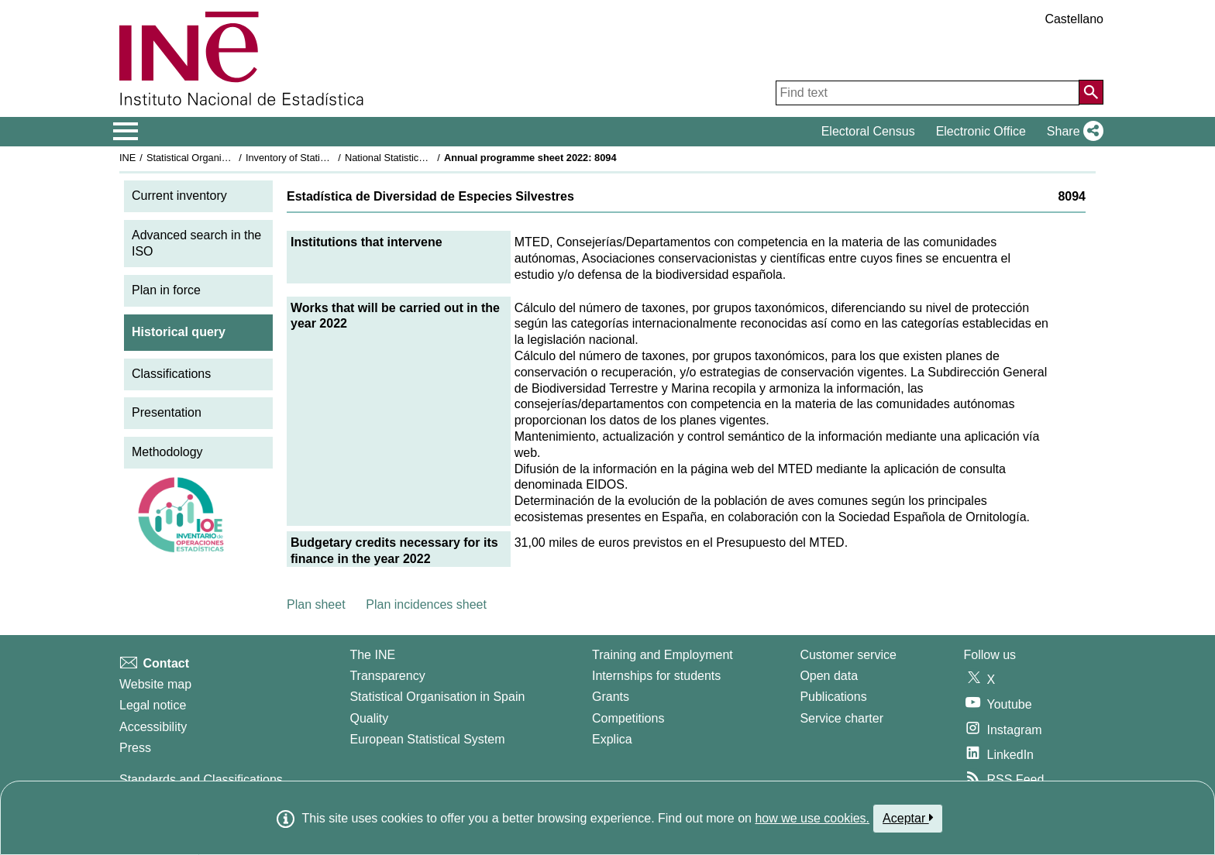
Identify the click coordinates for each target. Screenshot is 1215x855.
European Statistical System (426, 739)
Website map (155, 684)
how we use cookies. (812, 818)
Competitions (628, 718)
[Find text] (927, 93)
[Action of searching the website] (1091, 92)
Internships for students (656, 675)
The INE (372, 654)
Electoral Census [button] (868, 131)
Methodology (167, 451)
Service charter (841, 718)
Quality (368, 718)
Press (135, 747)
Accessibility (153, 726)
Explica (612, 739)
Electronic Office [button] (981, 131)
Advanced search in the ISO (196, 243)
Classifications (171, 373)
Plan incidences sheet (426, 604)
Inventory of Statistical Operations (320, 157)
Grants (610, 696)
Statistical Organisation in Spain (216, 157)
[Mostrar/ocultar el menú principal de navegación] (126, 132)
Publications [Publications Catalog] (833, 696)
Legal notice (152, 705)
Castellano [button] (1074, 19)
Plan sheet (316, 604)
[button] (1072, 132)
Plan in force (166, 290)
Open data (829, 675)
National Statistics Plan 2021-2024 (421, 157)
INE (127, 157)
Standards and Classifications (201, 779)
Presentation (166, 412)
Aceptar (908, 818)
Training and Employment (662, 654)
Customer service (848, 654)
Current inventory (179, 195)
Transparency (387, 675)
